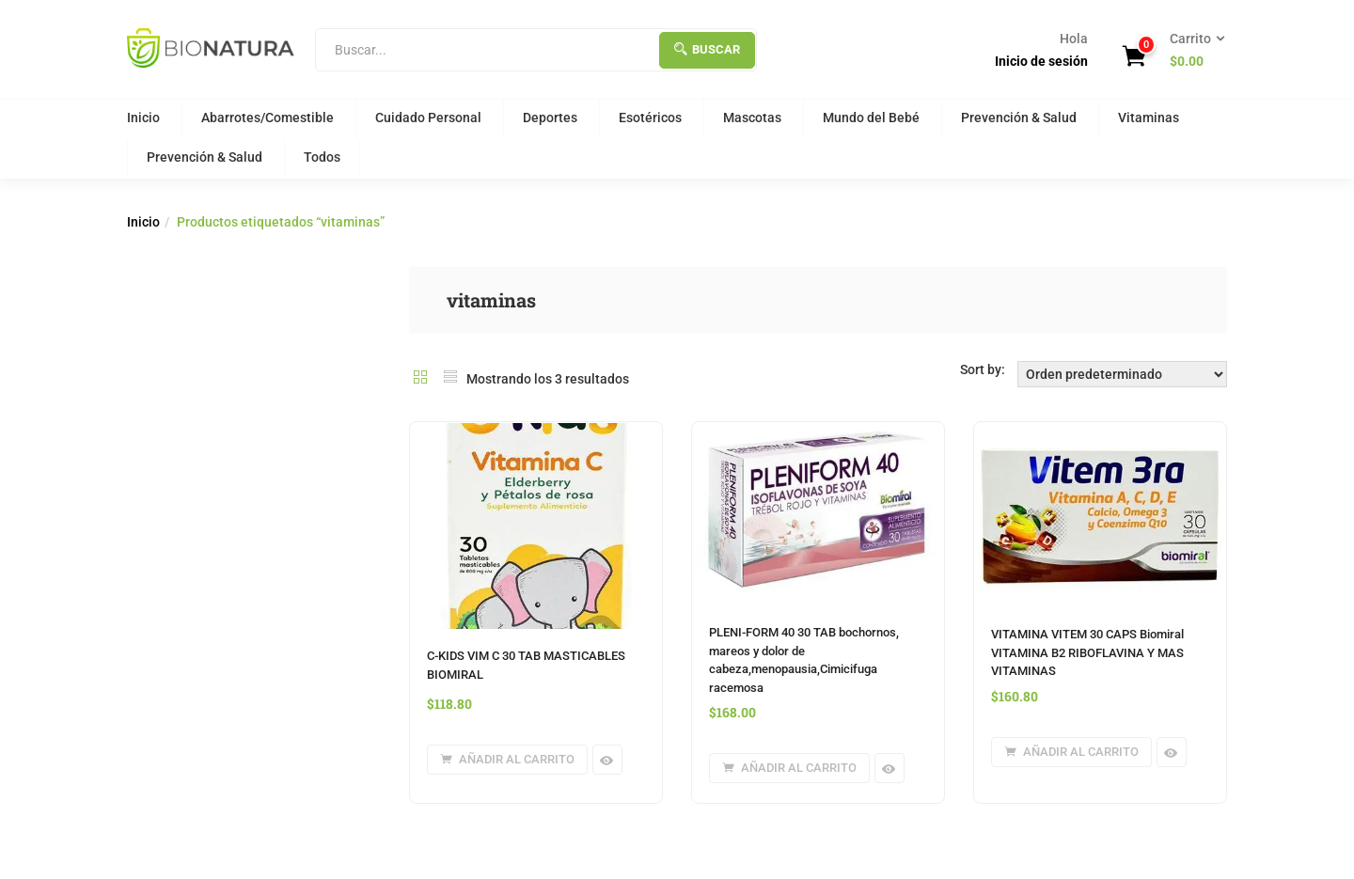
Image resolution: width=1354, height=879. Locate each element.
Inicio (143, 117)
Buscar (707, 49)
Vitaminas (1148, 117)
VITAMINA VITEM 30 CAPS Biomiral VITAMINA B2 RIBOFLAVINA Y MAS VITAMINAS (1087, 652)
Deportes (550, 117)
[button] (1191, 50)
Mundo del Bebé (871, 117)
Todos (322, 157)
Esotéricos (650, 117)
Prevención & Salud (1019, 117)
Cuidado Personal (428, 117)
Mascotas (752, 117)
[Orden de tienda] (1122, 374)
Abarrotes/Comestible (267, 117)
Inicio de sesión (1041, 61)
